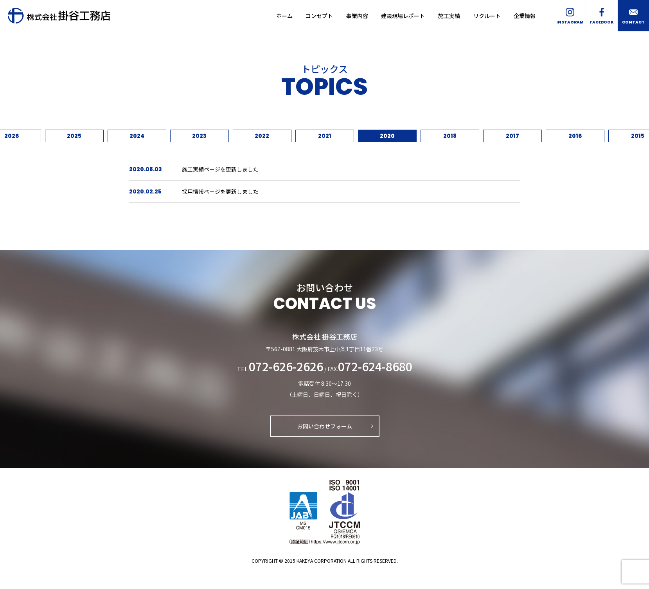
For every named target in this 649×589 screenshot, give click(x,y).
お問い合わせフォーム (324, 426)
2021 (324, 136)
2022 (262, 136)
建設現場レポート (403, 16)
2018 (450, 136)
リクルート (487, 16)
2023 (199, 136)
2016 (575, 136)
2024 (136, 136)
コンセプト (319, 16)
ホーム (284, 16)
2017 (512, 136)
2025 (74, 136)
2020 (387, 136)
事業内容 (357, 16)
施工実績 (449, 16)
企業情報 (525, 16)
